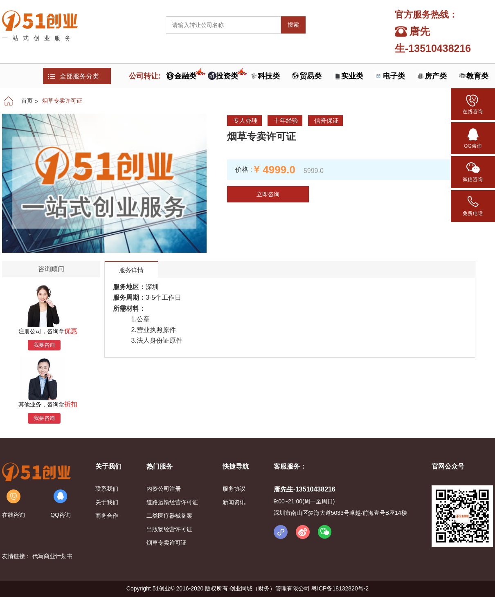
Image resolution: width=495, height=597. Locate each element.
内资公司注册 (164, 488)
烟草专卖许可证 (62, 100)
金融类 (186, 76)
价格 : (243, 169)
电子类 (394, 76)
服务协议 (234, 488)
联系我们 (106, 488)
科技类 (269, 76)
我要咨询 (44, 345)
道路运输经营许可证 (172, 502)
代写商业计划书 (52, 556)
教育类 (477, 76)
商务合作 (106, 515)
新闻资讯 (234, 502)
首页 (27, 100)
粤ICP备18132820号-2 (340, 588)
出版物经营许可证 (169, 529)
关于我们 (106, 502)
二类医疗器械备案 (169, 515)
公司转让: (145, 76)
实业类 (352, 76)
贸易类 (310, 76)
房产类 (436, 76)
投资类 (228, 76)
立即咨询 (267, 194)
